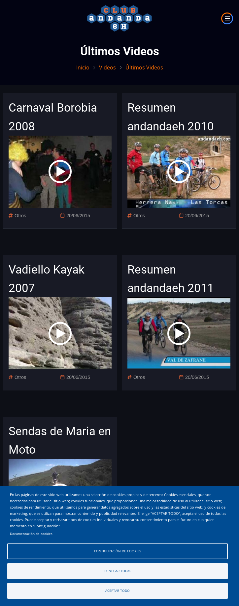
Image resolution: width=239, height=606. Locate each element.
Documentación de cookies (31, 534)
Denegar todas (117, 571)
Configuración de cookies (117, 551)
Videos (107, 67)
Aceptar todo (117, 591)
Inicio (82, 67)
